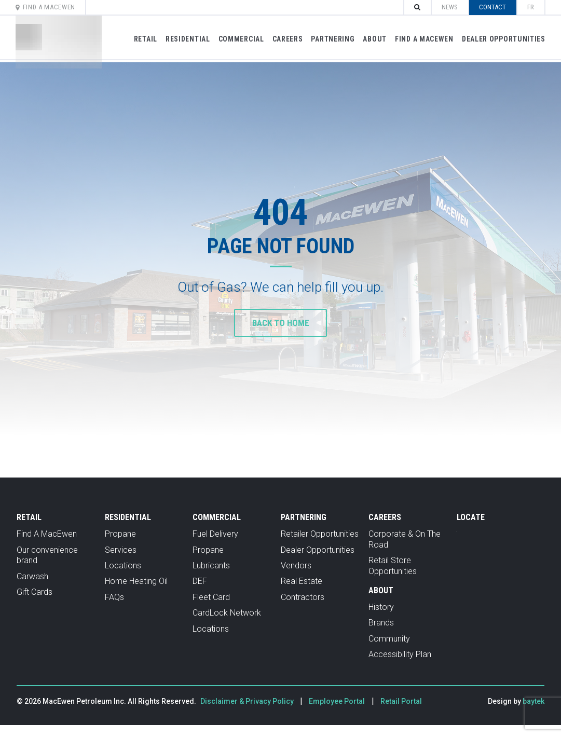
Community (389, 639)
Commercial (239, 39)
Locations (123, 565)
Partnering (330, 39)
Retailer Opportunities (320, 534)
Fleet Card (211, 597)
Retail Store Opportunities (392, 565)
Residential (185, 39)
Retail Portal (401, 701)
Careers (285, 39)
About (373, 39)
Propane (120, 534)
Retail (143, 39)
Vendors (296, 565)
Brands (381, 623)
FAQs (114, 597)
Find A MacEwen (48, 7)
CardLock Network (227, 613)
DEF (200, 581)
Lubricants (211, 565)
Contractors (302, 597)
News (448, 7)
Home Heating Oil (136, 581)
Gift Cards (34, 592)
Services (120, 550)
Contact (490, 7)
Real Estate (301, 581)
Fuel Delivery (215, 534)
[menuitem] (528, 7)
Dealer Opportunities (501, 39)
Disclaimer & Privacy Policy (247, 701)
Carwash (32, 576)
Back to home (280, 322)
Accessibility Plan (399, 654)
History (381, 607)
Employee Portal (337, 701)
